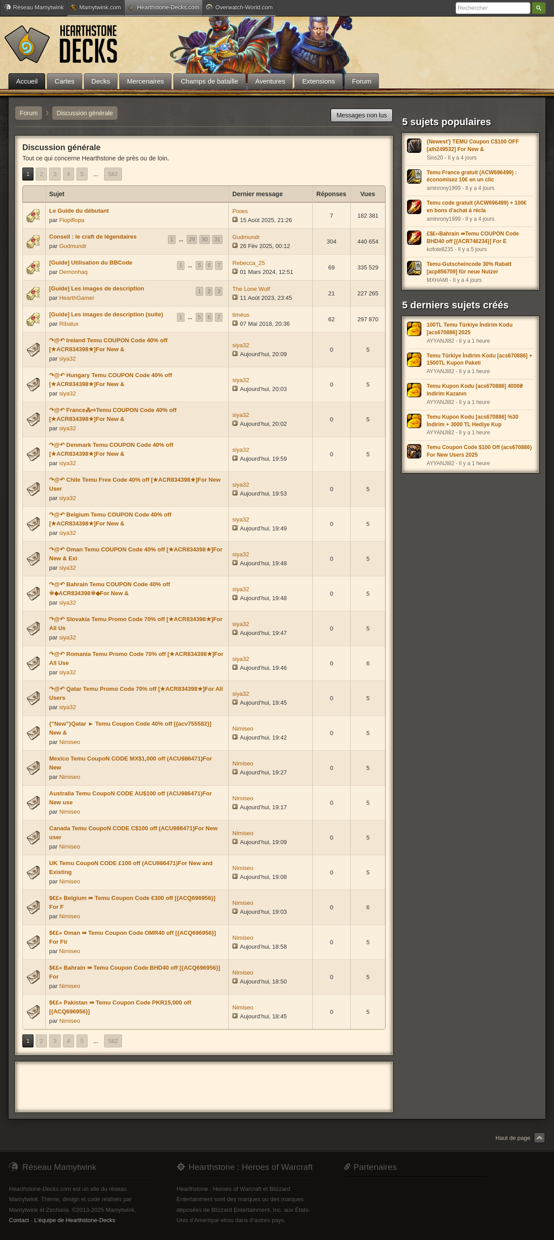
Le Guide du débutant (79, 210)
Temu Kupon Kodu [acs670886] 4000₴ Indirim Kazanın (475, 390)
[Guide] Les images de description (96, 288)
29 (192, 239)
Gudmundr (72, 246)
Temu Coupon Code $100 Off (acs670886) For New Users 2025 (479, 451)
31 (217, 239)
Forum (29, 113)
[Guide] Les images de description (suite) (106, 314)
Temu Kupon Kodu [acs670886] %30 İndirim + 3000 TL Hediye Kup (472, 421)
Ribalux (68, 323)
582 (113, 174)
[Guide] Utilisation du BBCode (90, 262)
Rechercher (539, 8)
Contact (19, 1220)
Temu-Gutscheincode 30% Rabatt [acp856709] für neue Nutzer (469, 268)
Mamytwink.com (96, 7)
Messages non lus (361, 115)
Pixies (240, 211)
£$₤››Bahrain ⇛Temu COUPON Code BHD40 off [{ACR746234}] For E (473, 237)
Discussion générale (85, 113)
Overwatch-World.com (239, 7)
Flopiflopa (71, 220)
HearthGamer (76, 297)
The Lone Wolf (251, 289)
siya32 (67, 358)
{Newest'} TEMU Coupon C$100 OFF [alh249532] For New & (473, 145)
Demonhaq (73, 272)
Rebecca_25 (248, 263)
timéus (240, 314)
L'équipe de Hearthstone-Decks (74, 1220)
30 (204, 239)
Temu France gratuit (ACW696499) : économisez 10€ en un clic (472, 176)
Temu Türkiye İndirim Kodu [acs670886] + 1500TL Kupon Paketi (479, 359)
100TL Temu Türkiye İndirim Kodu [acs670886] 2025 (469, 329)
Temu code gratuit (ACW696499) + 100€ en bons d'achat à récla (477, 207)
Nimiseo (69, 742)
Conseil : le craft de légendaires (93, 236)
